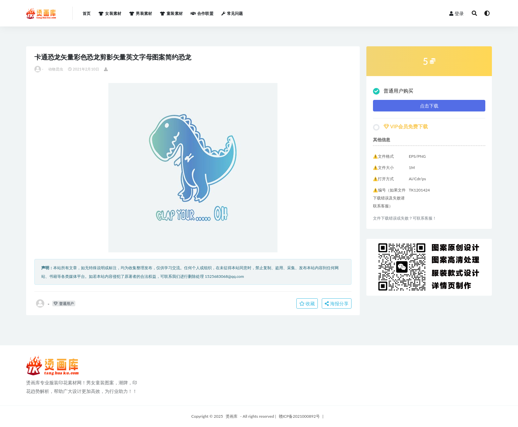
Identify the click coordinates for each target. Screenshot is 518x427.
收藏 (307, 303)
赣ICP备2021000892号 (299, 416)
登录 (456, 13)
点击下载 (429, 105)
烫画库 (232, 416)
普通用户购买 (393, 91)
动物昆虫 (55, 69)
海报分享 (337, 303)
